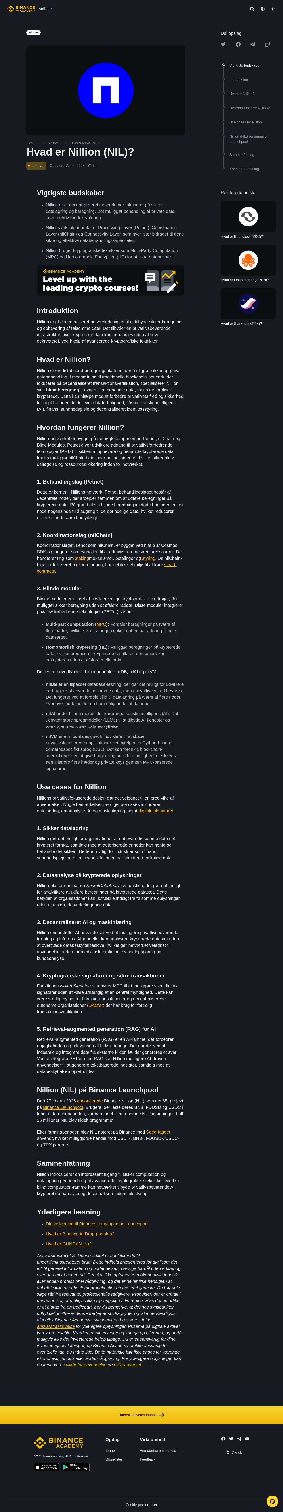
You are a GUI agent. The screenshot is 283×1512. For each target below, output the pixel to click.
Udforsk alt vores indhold (141, 1415)
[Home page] (21, 8)
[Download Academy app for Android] (75, 1468)
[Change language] (262, 9)
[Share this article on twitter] (223, 44)
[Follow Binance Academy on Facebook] (223, 1438)
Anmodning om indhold (158, 1450)
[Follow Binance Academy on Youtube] (247, 1438)
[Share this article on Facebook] (238, 44)
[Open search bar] (251, 9)
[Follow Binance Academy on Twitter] (231, 1439)
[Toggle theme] (273, 8)
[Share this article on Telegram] (252, 44)
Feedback (147, 1459)
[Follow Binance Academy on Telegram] (239, 1439)
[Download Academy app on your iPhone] (46, 1468)
